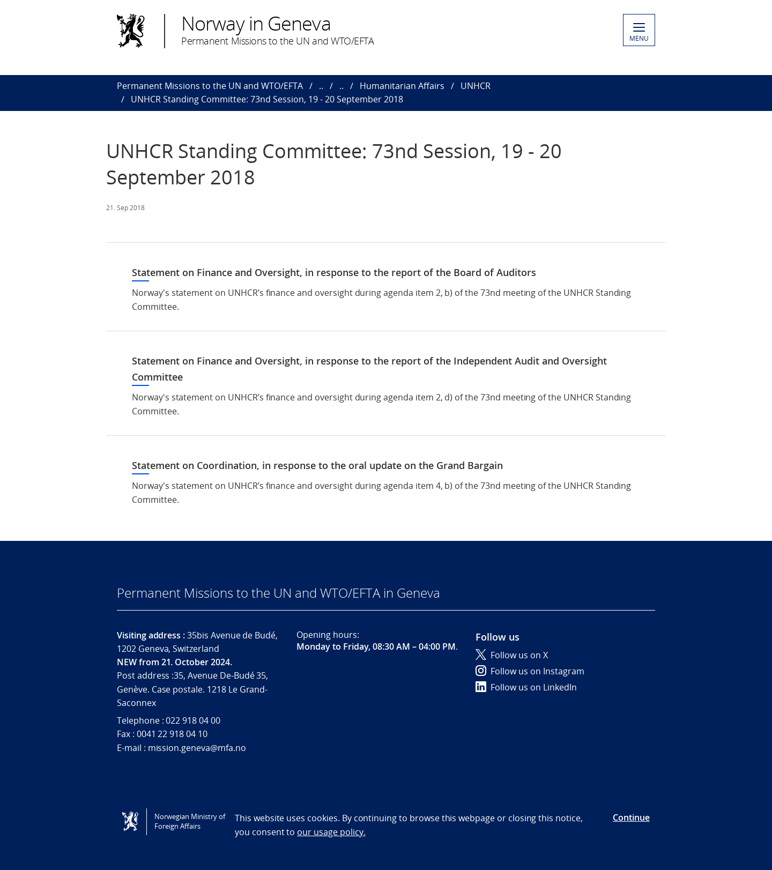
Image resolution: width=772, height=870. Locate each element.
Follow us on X (512, 655)
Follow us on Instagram (530, 671)
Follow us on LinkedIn (526, 687)
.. (321, 86)
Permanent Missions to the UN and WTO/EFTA (210, 86)
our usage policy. (331, 832)
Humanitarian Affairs (402, 86)
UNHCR (476, 86)
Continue (631, 817)
